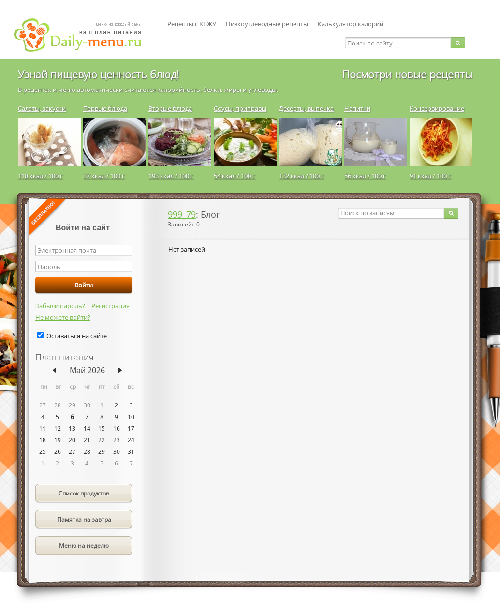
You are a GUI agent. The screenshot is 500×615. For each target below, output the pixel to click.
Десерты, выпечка (306, 108)
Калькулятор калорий (350, 23)
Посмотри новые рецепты (407, 74)
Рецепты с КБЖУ (191, 23)
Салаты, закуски (42, 108)
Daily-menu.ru (84, 35)
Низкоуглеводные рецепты (267, 23)
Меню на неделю (84, 545)
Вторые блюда (170, 108)
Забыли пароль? (60, 305)
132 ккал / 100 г (301, 175)
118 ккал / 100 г (40, 175)
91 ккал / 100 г (430, 175)
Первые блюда (105, 108)
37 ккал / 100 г (104, 175)
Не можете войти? (62, 317)
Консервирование (437, 108)
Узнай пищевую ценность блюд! (98, 74)
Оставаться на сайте (76, 335)
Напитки (357, 108)
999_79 (182, 214)
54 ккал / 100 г (234, 175)
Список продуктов (84, 493)
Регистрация (110, 305)
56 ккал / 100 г (365, 175)
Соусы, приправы (240, 108)
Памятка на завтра (84, 519)
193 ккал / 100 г (170, 175)
